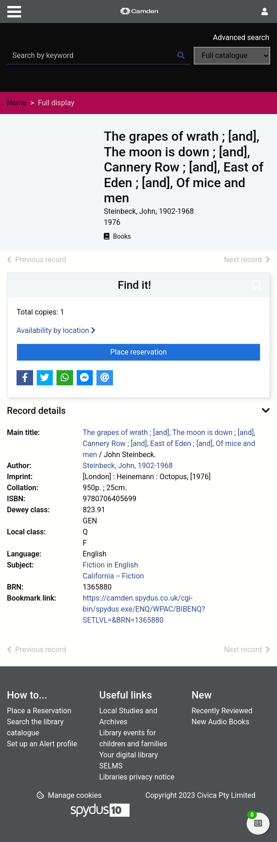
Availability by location (56, 330)
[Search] (181, 55)
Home (17, 102)
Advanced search (241, 37)
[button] (256, 286)
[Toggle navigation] (14, 10)
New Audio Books (220, 721)
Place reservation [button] (185, 351)
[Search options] (232, 55)
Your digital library (128, 754)
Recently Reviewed (222, 710)
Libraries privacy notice (137, 777)
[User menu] (264, 12)
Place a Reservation (39, 710)
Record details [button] (36, 410)
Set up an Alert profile (42, 743)
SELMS (111, 766)
